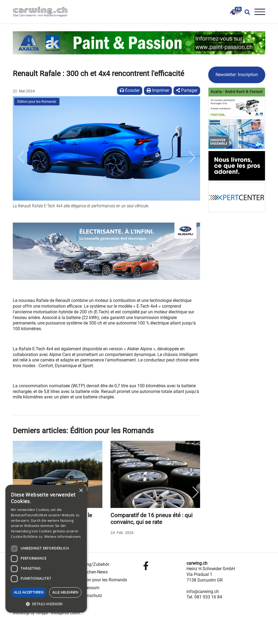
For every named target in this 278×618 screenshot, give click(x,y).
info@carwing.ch (203, 591)
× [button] (81, 491)
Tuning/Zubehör (93, 564)
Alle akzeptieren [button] (28, 592)
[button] (21, 157)
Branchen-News (93, 572)
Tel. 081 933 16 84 (204, 597)
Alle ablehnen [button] (65, 592)
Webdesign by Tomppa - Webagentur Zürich (46, 613)
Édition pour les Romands (36, 101)
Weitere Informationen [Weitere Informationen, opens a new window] (62, 536)
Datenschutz (90, 595)
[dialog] (46, 549)
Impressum (88, 587)
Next (195, 492)
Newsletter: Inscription (237, 74)
